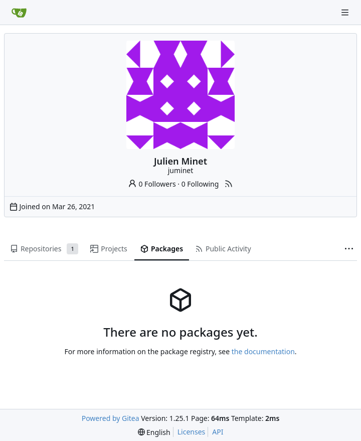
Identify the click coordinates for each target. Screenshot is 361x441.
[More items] (349, 249)
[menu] (154, 432)
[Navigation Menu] (346, 12)
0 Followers (152, 184)
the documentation (263, 351)
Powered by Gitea (110, 418)
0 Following (200, 184)
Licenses (191, 431)
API (217, 431)
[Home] (19, 13)
